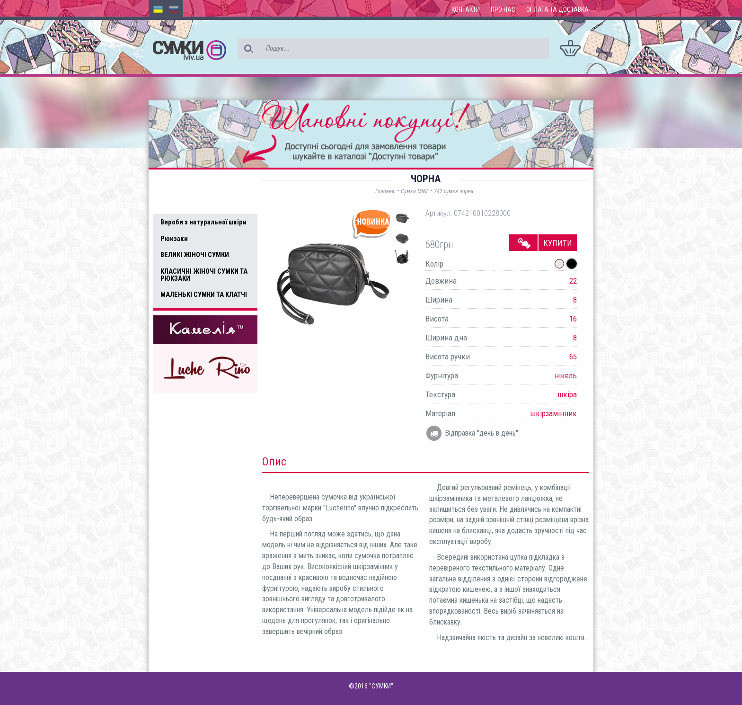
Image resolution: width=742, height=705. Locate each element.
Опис (274, 461)
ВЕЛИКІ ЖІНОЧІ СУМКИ (194, 254)
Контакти (465, 9)
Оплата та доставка (557, 9)
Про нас (503, 9)
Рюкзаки (174, 238)
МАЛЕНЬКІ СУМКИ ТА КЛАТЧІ (203, 294)
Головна (385, 191)
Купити (557, 243)
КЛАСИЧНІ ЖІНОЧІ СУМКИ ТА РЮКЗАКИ (203, 275)
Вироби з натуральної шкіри (203, 222)
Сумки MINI (414, 191)
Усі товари (181, 202)
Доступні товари (192, 183)
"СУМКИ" (381, 686)
